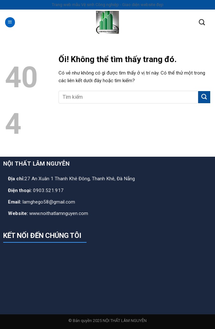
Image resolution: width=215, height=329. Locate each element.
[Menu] (10, 22)
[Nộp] (204, 97)
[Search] (202, 22)
